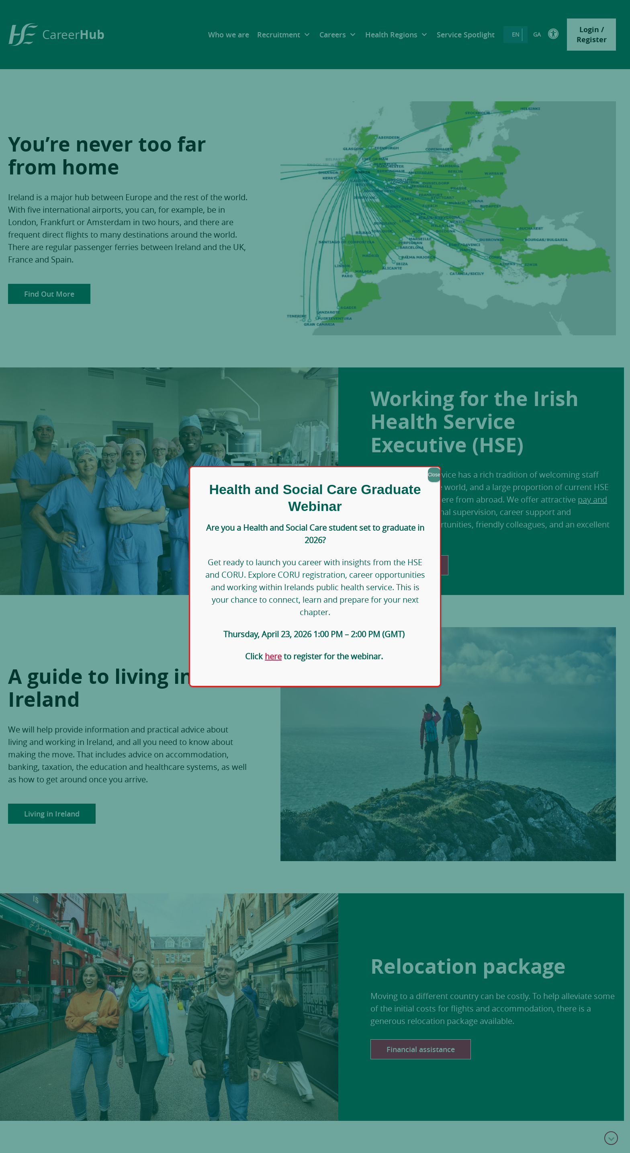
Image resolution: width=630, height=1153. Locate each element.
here (273, 656)
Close (434, 475)
